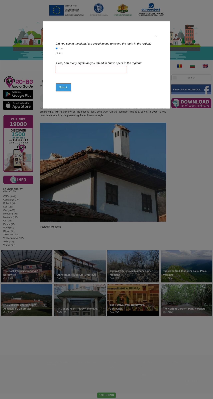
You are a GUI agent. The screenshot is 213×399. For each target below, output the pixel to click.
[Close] (156, 36)
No (60, 53)
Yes (61, 48)
